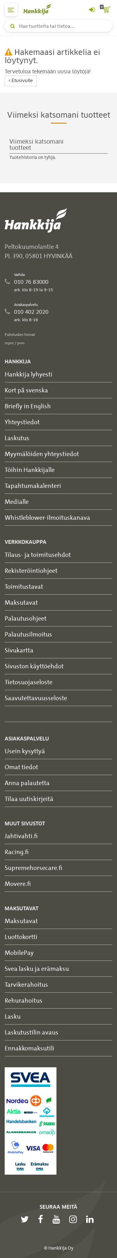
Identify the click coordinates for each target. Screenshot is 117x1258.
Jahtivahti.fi (21, 836)
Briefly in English (28, 406)
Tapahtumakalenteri (33, 485)
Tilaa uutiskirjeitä (29, 798)
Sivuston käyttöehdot (34, 666)
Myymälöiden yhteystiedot (42, 454)
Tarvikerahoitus (26, 984)
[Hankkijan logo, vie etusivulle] (40, 9)
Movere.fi (18, 883)
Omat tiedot (21, 767)
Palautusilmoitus (28, 634)
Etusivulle (21, 80)
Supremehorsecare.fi (33, 867)
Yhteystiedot (22, 422)
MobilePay (19, 952)
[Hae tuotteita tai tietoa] (58, 26)
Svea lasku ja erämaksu (37, 968)
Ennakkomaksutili (29, 1048)
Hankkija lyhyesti (28, 374)
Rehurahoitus (23, 1000)
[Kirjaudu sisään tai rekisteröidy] (91, 10)
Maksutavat (21, 602)
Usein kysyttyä (25, 751)
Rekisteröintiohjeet (31, 570)
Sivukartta (19, 650)
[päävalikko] (11, 10)
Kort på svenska (26, 390)
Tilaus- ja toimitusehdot (38, 554)
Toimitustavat (24, 586)
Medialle (17, 501)
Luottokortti (21, 936)
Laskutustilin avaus (31, 1032)
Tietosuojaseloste (28, 682)
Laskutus (17, 438)
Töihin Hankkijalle (30, 469)
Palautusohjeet (25, 618)
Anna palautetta (27, 783)
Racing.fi (17, 852)
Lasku (13, 1016)
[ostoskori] (106, 10)
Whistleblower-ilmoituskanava (47, 517)
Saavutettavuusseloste (36, 698)
